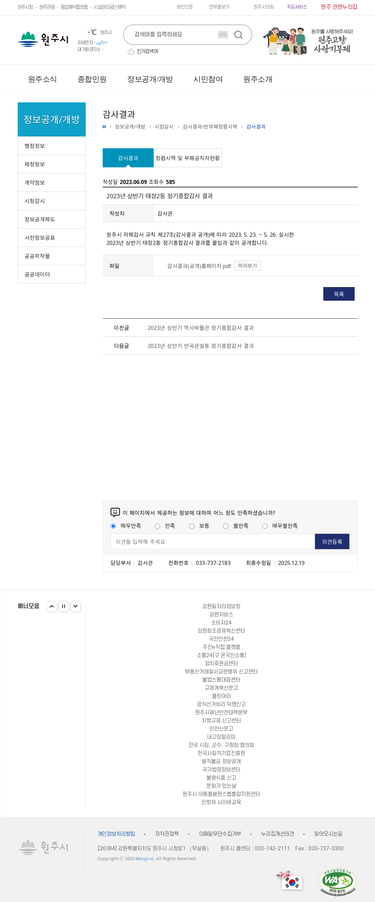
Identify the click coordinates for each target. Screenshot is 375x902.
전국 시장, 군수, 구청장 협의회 (221, 745)
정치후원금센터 (221, 664)
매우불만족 (280, 525)
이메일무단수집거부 (220, 834)
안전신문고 (221, 729)
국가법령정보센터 (221, 770)
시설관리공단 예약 (109, 7)
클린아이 (221, 696)
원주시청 (25, 7)
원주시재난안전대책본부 (221, 712)
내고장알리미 (221, 737)
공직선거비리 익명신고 (221, 704)
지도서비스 (297, 7)
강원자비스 (221, 615)
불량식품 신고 (221, 778)
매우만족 (125, 525)
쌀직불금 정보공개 (221, 761)
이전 (51, 606)
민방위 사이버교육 (221, 802)
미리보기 (247, 265)
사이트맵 (352, 79)
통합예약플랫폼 (74, 7)
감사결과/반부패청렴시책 (210, 127)
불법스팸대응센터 (221, 680)
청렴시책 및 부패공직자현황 (187, 158)
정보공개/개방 (130, 127)
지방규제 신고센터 (221, 721)
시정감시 (164, 127)
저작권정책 (166, 834)
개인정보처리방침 (116, 834)
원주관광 (46, 7)
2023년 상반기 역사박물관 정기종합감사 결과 (201, 327)
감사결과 (128, 158)
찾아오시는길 (328, 834)
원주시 (43, 39)
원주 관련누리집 (339, 7)
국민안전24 (221, 639)
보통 (199, 525)
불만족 (236, 525)
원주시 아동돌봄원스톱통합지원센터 (221, 794)
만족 (165, 525)
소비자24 (221, 623)
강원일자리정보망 (221, 606)
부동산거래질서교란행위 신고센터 (221, 672)
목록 (339, 294)
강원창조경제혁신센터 (221, 631)
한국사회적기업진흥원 (221, 753)
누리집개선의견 (277, 834)
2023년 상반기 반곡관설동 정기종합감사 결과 (201, 345)
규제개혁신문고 (221, 688)
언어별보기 (219, 7)
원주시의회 (264, 7)
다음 (75, 606)
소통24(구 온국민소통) (221, 655)
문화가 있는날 (221, 786)
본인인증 (185, 7)
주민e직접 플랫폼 (221, 647)
